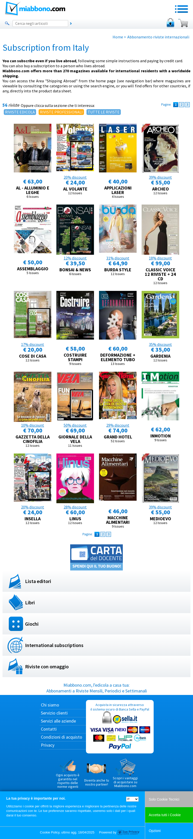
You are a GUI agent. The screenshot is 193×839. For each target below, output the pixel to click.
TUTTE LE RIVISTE (104, 111)
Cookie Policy (49, 832)
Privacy (47, 745)
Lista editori (38, 581)
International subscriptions (54, 645)
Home (118, 36)
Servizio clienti (54, 713)
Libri (30, 602)
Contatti (49, 729)
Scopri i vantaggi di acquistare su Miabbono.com (125, 773)
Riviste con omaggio (47, 666)
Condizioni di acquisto (61, 737)
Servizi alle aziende (58, 721)
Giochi (32, 624)
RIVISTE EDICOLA (20, 111)
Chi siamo (50, 705)
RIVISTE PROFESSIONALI (61, 111)
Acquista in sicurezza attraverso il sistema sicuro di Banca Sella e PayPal (119, 726)
